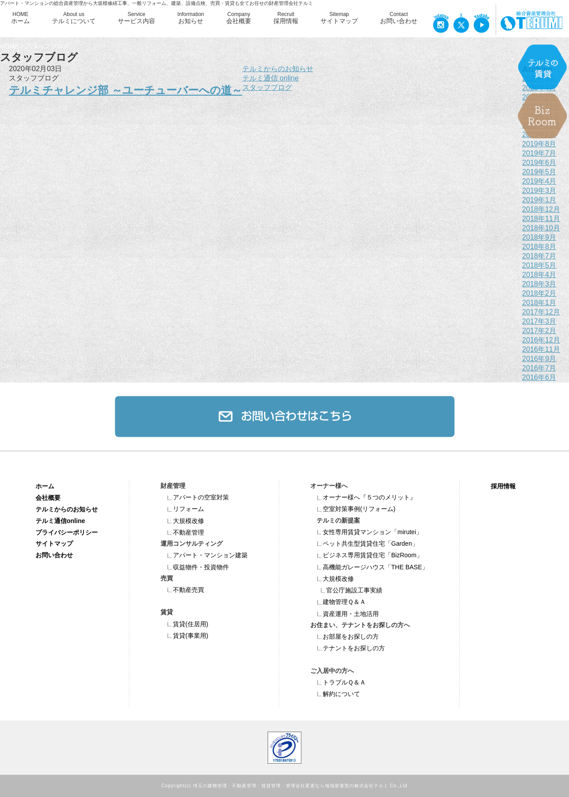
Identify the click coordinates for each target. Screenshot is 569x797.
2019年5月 (539, 172)
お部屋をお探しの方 (344, 636)
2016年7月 (539, 368)
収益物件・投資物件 (194, 567)
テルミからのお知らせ (277, 68)
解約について (335, 693)
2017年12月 (541, 312)
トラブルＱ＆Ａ (338, 682)
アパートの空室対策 (194, 497)
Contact (398, 18)
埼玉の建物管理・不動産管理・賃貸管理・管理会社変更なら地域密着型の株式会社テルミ (291, 785)
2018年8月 (539, 246)
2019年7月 (539, 153)
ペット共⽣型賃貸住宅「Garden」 (364, 543)
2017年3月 (539, 321)
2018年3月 (539, 284)
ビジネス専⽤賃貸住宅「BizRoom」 (366, 555)
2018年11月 (541, 218)
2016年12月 (541, 340)
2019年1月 (539, 200)
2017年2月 (539, 330)
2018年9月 (539, 237)
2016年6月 (539, 377)
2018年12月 (541, 209)
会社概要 (48, 497)
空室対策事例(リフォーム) (352, 508)
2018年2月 (539, 293)
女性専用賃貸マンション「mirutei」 (366, 531)
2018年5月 (539, 265)
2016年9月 (539, 358)
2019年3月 (539, 190)
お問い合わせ (54, 555)
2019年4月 (539, 181)
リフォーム (182, 508)
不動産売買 (182, 589)
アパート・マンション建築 (204, 555)
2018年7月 (539, 256)
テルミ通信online (60, 520)
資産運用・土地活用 (344, 613)
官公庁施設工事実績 (348, 590)
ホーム (45, 486)
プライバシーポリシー (67, 531)
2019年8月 (539, 144)
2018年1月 (539, 302)
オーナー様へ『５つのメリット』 (363, 497)
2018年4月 (539, 274)
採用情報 (503, 486)
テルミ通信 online (270, 78)
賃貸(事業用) (184, 635)
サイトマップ (54, 543)
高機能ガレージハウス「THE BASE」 (369, 567)
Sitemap (339, 18)
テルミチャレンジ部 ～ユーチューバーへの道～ (125, 90)
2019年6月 (539, 162)
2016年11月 (541, 349)
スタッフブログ (267, 87)
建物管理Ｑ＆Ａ (338, 601)
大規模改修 (182, 520)
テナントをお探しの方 (347, 648)
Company (238, 18)
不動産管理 (182, 532)
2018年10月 (541, 228)
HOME (20, 18)
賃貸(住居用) (184, 624)
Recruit (285, 18)
